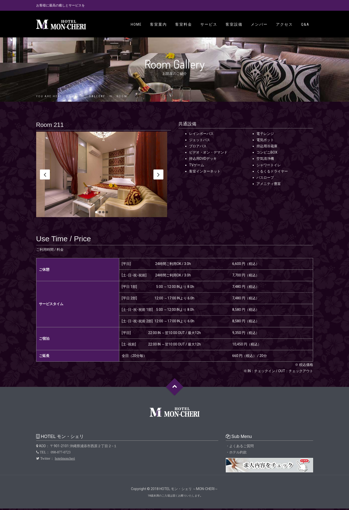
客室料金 (183, 24)
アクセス (284, 24)
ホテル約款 (238, 454)
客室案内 (158, 24)
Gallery (97, 96)
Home (136, 24)
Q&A (305, 24)
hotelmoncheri (65, 460)
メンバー (259, 24)
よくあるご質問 (241, 447)
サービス (208, 24)
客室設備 (234, 24)
